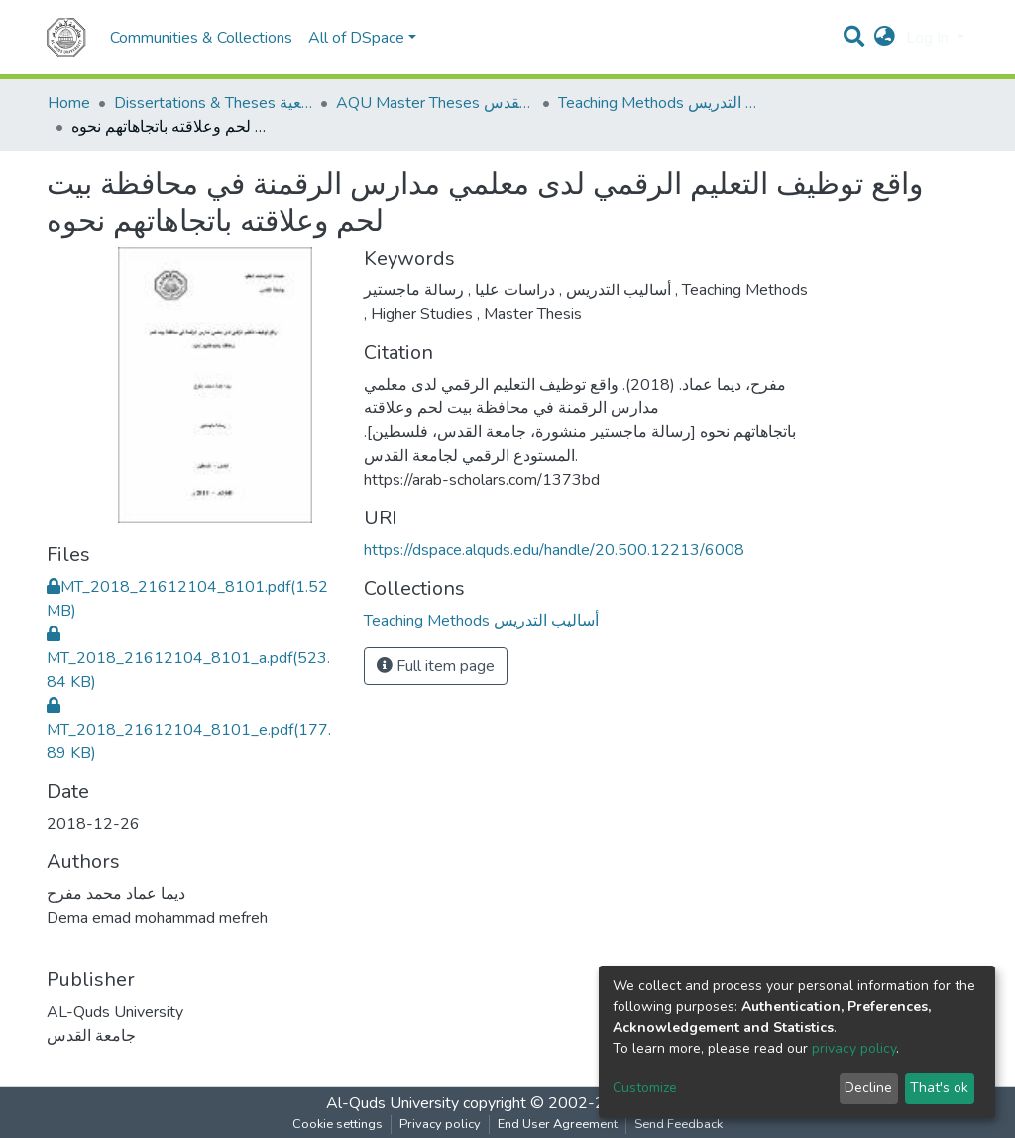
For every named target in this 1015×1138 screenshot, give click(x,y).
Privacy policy (440, 1124)
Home (69, 103)
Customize (645, 1088)
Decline (868, 1088)
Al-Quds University (392, 1103)
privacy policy (854, 1048)
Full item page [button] (436, 666)
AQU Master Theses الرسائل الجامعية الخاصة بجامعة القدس (435, 103)
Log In (929, 38)
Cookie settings (337, 1124)
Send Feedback (678, 1124)
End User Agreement (558, 1124)
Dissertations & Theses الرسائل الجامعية (213, 103)
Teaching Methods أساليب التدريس (657, 103)
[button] (884, 38)
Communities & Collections (201, 38)
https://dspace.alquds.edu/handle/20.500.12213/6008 (554, 550)
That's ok (939, 1088)
